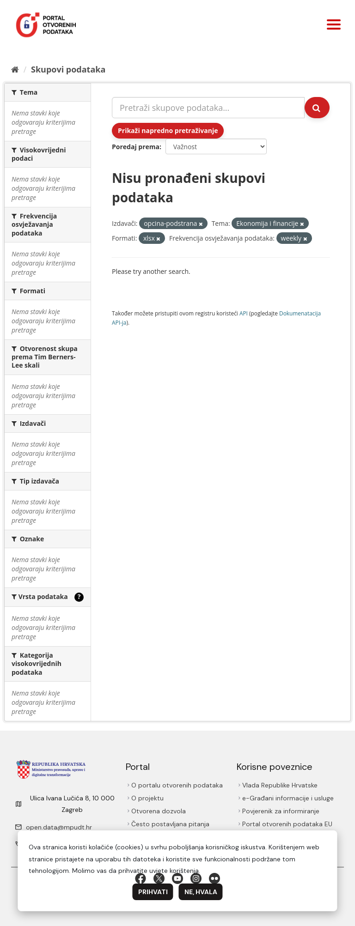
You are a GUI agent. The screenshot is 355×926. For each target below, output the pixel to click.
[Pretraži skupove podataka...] (208, 107)
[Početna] (15, 69)
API (243, 313)
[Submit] (317, 107)
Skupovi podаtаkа (68, 69)
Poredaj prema (135, 146)
